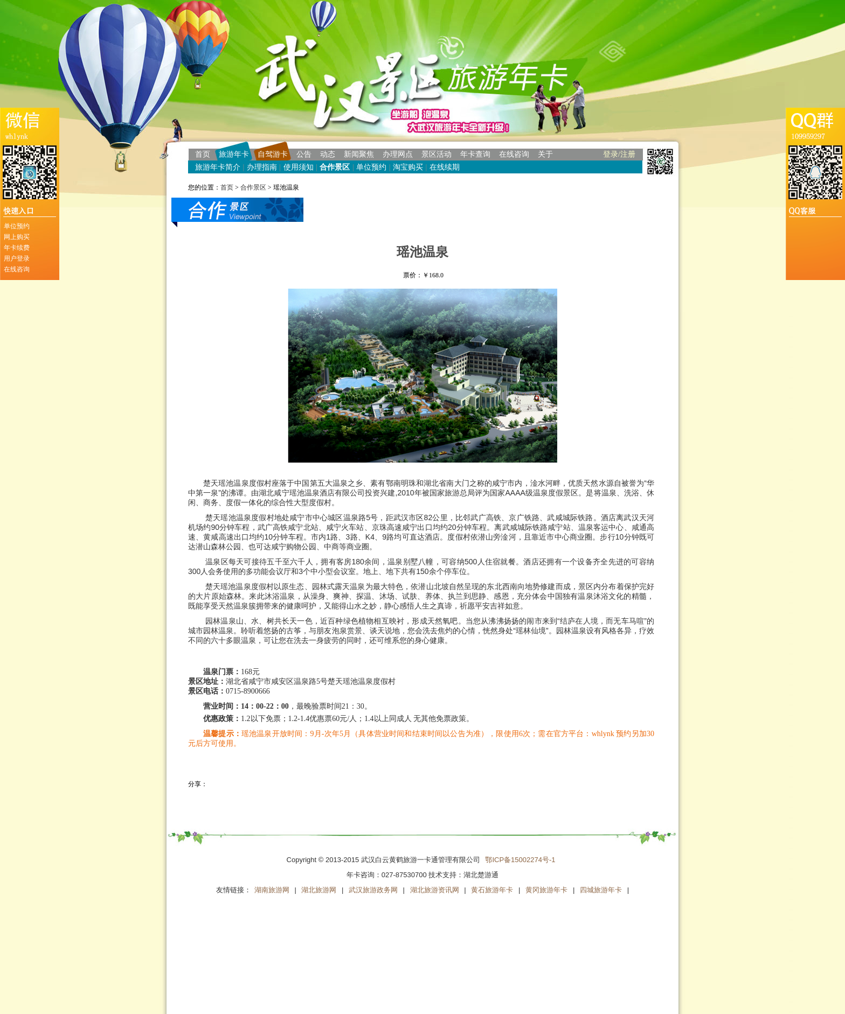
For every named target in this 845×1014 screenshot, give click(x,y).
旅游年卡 (234, 154)
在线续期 (445, 167)
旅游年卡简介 (217, 167)
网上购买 (17, 237)
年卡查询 (475, 154)
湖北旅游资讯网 (434, 890)
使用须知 (298, 167)
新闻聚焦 (359, 154)
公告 (303, 154)
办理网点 (398, 154)
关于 (545, 154)
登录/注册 (619, 154)
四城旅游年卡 (601, 890)
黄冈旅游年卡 (546, 890)
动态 (327, 154)
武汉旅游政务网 (373, 890)
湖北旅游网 (318, 890)
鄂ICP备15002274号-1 (520, 860)
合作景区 (335, 167)
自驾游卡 (273, 154)
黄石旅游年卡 (492, 890)
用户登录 (17, 258)
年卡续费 (17, 247)
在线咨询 (17, 269)
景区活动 (436, 154)
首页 (202, 154)
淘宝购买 (408, 167)
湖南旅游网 (271, 890)
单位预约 (17, 226)
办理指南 (262, 167)
